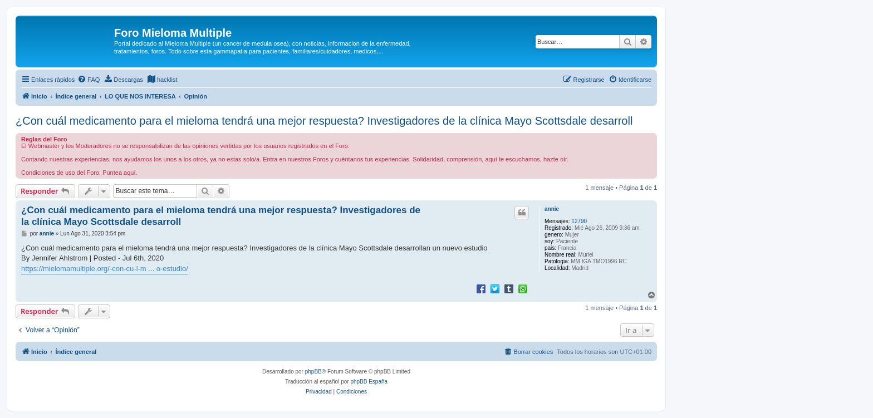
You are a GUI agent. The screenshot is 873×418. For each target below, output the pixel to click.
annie (552, 209)
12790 (579, 221)
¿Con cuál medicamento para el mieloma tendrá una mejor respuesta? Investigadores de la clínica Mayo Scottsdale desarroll (324, 121)
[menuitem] (88, 79)
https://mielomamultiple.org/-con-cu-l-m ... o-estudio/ (104, 268)
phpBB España (369, 381)
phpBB (313, 371)
